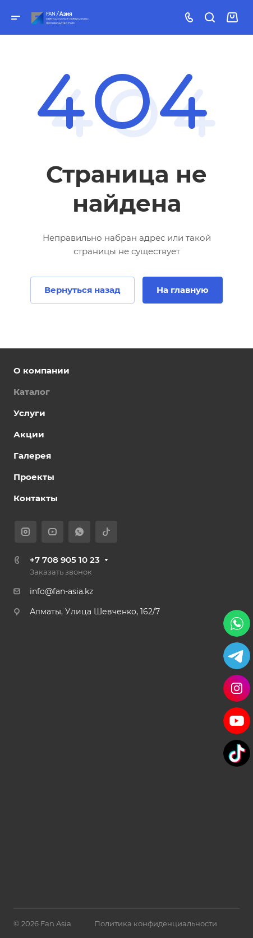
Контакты (35, 498)
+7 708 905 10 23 (65, 559)
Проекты (33, 477)
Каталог (31, 391)
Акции (28, 434)
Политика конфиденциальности (155, 923)
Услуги (29, 413)
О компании (41, 370)
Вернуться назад (82, 289)
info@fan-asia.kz (61, 591)
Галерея (32, 455)
